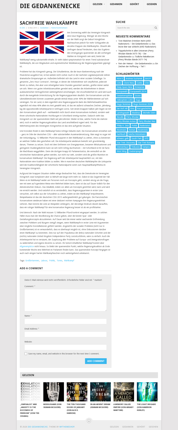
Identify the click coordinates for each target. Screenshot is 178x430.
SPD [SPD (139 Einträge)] (146, 138)
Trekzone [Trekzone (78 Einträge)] (135, 147)
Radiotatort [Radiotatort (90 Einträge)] (145, 125)
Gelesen (97, 4)
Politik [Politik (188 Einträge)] (134, 125)
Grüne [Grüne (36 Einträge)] (138, 95)
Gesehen (152, 4)
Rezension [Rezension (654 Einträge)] (121, 130)
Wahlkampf (69, 260)
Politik (52, 260)
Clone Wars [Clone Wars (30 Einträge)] (129, 83)
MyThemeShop (66, 427)
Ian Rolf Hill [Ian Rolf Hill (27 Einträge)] (122, 108)
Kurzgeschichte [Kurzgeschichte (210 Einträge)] (144, 108)
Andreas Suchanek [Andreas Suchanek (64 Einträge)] (134, 78)
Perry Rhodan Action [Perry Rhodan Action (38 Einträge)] (126, 121)
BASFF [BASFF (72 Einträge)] (148, 78)
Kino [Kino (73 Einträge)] (132, 108)
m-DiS (22, 28)
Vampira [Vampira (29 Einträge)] (146, 147)
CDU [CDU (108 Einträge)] (119, 83)
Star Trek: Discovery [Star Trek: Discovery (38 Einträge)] (126, 142)
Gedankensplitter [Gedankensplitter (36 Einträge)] (124, 95)
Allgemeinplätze (27, 246)
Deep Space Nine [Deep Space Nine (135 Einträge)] (124, 87)
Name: (28, 315)
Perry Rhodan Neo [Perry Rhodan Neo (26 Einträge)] (147, 121)
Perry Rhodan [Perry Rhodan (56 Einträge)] (132, 117)
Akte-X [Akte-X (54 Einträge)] (120, 78)
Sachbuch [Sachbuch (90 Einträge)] (121, 134)
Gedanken (116, 4)
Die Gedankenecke (50, 6)
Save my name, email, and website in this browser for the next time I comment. (63, 353)
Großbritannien (32, 260)
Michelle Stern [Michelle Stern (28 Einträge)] (149, 113)
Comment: (29, 286)
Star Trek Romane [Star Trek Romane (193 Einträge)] (146, 142)
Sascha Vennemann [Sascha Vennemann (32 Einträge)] (137, 134)
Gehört (134, 4)
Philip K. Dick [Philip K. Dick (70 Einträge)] (123, 125)
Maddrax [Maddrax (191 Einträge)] (136, 113)
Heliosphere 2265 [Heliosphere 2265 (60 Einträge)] (125, 100)
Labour (44, 260)
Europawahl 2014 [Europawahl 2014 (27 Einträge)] (138, 91)
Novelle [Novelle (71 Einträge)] (120, 117)
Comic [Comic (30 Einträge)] (139, 83)
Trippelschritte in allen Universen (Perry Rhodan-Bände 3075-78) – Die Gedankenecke (136, 54)
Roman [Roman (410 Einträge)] (132, 130)
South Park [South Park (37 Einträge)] (136, 138)
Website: (28, 342)
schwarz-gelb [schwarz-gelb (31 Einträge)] (123, 138)
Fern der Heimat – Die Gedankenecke (135, 63)
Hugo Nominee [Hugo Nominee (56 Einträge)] (123, 104)
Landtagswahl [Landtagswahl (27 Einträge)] (123, 113)
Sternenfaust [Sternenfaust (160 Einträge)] (122, 147)
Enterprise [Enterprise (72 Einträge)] (139, 87)
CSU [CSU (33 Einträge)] (147, 83)
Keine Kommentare (59, 28)
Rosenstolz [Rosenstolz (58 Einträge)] (143, 130)
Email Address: (31, 328)
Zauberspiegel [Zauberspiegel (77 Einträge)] (135, 151)
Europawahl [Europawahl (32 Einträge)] (122, 91)
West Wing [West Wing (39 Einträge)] (121, 151)
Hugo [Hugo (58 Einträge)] (138, 100)
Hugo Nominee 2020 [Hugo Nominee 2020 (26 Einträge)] (142, 104)
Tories (59, 260)
